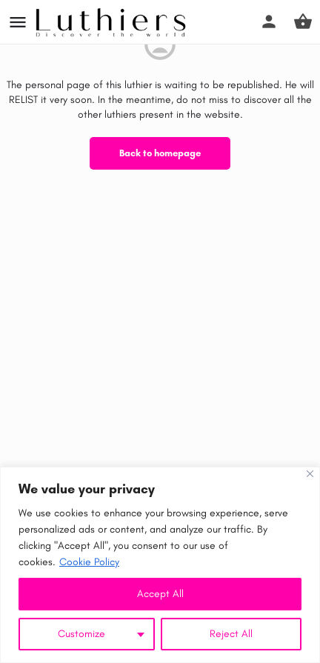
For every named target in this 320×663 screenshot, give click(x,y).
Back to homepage (160, 153)
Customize (81, 633)
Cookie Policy (89, 562)
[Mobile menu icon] (17, 22)
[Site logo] (113, 22)
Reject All (231, 633)
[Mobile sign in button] (269, 21)
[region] (160, 565)
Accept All (160, 593)
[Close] (310, 473)
